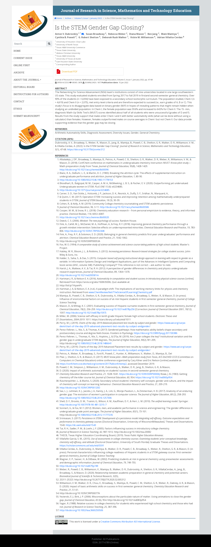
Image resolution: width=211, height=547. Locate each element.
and (140, 326)
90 (92, 404)
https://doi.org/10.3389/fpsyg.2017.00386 (155, 333)
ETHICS (18, 108)
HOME (17, 50)
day (81, 326)
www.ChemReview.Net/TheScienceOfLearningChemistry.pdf (120, 292)
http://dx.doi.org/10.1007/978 (75, 404)
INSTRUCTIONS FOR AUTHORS (31, 94)
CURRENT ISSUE (23, 57)
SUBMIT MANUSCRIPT (27, 115)
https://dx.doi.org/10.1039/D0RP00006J (139, 374)
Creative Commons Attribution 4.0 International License (130, 521)
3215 (101, 404)
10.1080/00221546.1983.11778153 (95, 179)
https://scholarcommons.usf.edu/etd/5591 (82, 445)
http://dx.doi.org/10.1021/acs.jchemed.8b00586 (124, 207)
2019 (86, 326)
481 (96, 404)
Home (58, 18)
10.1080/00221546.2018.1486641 (94, 343)
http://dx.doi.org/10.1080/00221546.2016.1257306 (86, 397)
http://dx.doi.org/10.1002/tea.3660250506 (81, 510)
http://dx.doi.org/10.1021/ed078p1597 (86, 312)
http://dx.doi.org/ (68, 179)
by (127, 326)
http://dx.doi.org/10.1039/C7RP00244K (84, 230)
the (77, 326)
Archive (68, 18)
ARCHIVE (19, 72)
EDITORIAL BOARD (24, 86)
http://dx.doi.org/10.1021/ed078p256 (115, 309)
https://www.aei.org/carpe (171, 322)
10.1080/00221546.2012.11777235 (95, 414)
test (115, 326)
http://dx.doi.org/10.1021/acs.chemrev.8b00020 (84, 217)
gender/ (146, 326)
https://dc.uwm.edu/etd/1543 (81, 425)
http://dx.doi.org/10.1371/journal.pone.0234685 (84, 190)
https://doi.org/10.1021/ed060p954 (153, 377)
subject (133, 326)
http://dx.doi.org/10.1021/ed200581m (79, 275)
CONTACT (19, 101)
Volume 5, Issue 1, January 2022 (88, 18)
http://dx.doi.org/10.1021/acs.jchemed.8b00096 (84, 169)
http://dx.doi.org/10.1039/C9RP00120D (80, 387)
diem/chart (65, 326)
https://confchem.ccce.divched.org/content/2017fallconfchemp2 (93, 363)
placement (106, 326)
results (121, 326)
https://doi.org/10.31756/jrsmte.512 (86, 149)
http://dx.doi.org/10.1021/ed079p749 (79, 466)
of (73, 326)
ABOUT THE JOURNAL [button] (26, 79)
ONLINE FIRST (22, 65)
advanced (95, 326)
